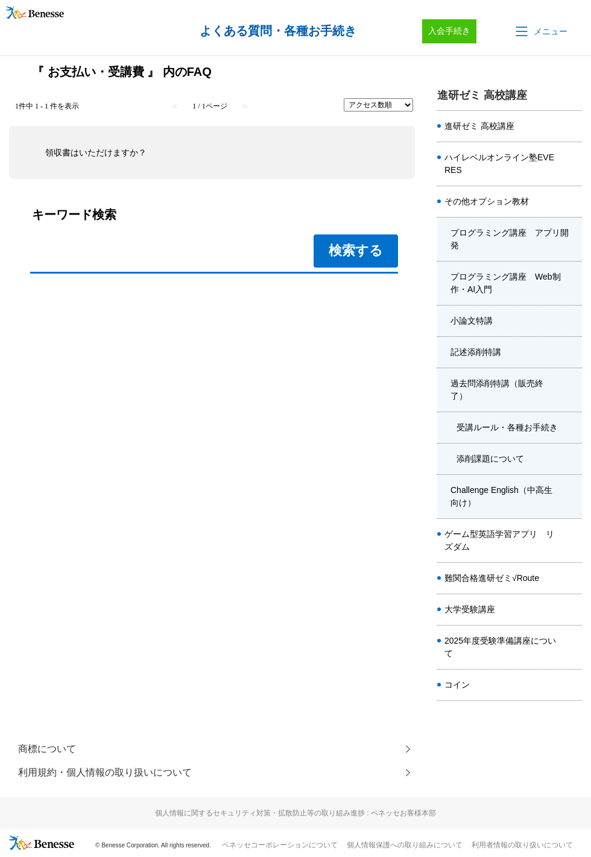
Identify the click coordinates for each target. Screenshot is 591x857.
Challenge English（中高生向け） (501, 496)
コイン (457, 684)
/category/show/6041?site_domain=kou (572, 390)
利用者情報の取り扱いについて (522, 845)
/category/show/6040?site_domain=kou (572, 352)
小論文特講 (471, 320)
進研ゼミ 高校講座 (479, 126)
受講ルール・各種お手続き (507, 427)
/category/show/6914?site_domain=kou (572, 578)
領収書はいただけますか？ (96, 152)
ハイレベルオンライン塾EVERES (499, 163)
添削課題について (490, 458)
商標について (47, 749)
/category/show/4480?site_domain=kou (572, 321)
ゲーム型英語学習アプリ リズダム (499, 540)
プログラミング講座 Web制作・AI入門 (505, 283)
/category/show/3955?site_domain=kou (572, 496)
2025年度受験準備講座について (500, 647)
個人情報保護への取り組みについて (405, 845)
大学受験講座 (469, 609)
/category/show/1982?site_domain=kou (572, 610)
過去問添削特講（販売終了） (496, 389)
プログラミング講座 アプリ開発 (509, 239)
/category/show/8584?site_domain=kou (572, 126)
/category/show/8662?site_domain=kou (572, 685)
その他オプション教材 (486, 201)
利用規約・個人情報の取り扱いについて (105, 773)
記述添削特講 (475, 352)
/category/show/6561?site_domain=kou (572, 540)
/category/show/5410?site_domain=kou (572, 164)
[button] (540, 31)
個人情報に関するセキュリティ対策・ (295, 813)
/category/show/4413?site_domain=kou (572, 647)
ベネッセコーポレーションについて (280, 845)
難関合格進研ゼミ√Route (491, 578)
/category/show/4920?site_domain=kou (572, 202)
